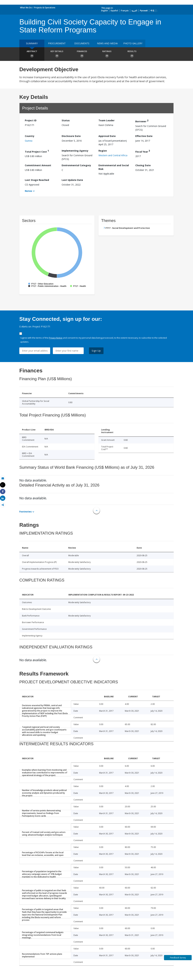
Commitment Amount (38, 165)
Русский (144, 10)
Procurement (57, 43)
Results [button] (132, 54)
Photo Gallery (132, 43)
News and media (107, 43)
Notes (28, 191)
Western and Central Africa (112, 155)
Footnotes (25, 511)
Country (29, 136)
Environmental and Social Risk (113, 167)
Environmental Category (76, 165)
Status (66, 120)
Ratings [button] (107, 54)
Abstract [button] (32, 54)
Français (125, 10)
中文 (152, 10)
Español (114, 10)
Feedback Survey (178, 957)
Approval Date (107, 136)
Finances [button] (82, 54)
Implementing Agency (75, 150)
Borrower (141, 121)
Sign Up (96, 350)
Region (102, 150)
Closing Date (143, 165)
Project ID (30, 120)
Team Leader (106, 120)
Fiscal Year (142, 151)
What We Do (26, 7)
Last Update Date (72, 180)
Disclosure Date (71, 136)
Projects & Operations (44, 7)
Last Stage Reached (37, 180)
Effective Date (143, 136)
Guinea (28, 140)
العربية (134, 10)
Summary (32, 43)
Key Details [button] (57, 54)
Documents (81, 43)
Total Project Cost (37, 151)
